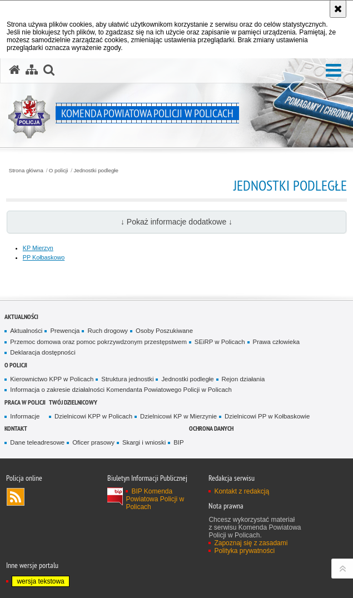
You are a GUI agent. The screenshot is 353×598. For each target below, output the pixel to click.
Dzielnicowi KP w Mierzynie (178, 416)
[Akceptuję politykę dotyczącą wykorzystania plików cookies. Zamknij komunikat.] (338, 9)
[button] (333, 71)
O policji (58, 170)
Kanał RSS (15, 497)
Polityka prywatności (244, 551)
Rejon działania (243, 379)
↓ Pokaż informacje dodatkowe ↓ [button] (176, 221)
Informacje (24, 416)
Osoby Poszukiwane (164, 330)
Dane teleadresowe (37, 442)
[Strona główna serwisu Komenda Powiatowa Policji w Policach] (14, 70)
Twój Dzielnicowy (73, 402)
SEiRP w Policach (220, 341)
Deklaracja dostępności (42, 352)
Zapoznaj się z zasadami (250, 543)
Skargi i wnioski (144, 442)
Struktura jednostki (127, 379)
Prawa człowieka (276, 341)
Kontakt (15, 428)
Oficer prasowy (93, 442)
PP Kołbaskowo (43, 257)
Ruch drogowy (107, 330)
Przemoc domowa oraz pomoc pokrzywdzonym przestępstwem (98, 341)
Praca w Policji (25, 402)
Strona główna (26, 170)
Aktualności (21, 316)
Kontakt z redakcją (241, 491)
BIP (178, 442)
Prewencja (64, 330)
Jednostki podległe (95, 170)
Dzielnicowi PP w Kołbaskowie (267, 416)
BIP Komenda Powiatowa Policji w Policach (155, 499)
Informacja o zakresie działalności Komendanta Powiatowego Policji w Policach (120, 389)
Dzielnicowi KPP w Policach (93, 416)
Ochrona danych (211, 428)
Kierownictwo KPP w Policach (51, 379)
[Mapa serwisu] (32, 70)
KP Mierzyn (38, 248)
